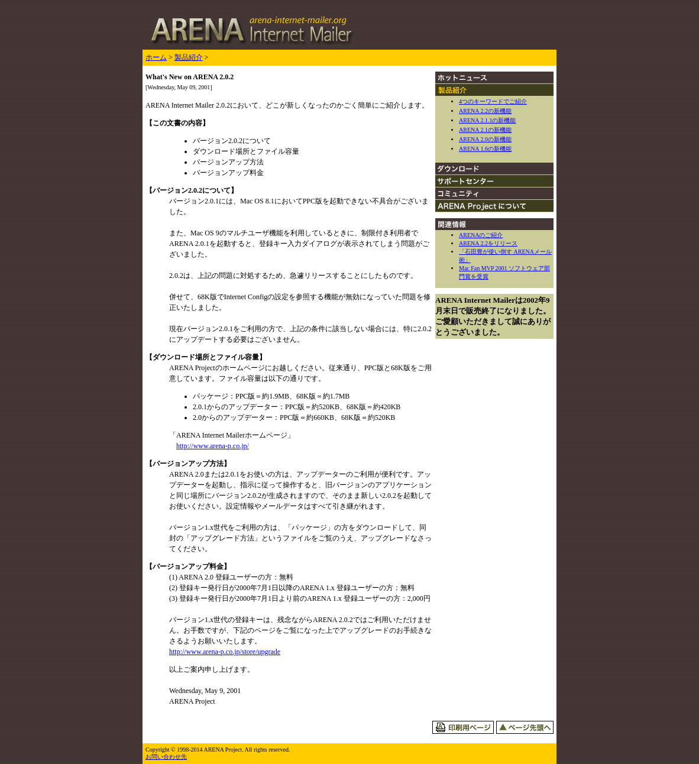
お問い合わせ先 (166, 756)
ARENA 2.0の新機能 (485, 139)
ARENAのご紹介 (481, 235)
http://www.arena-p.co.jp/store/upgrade (224, 652)
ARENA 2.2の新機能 (485, 111)
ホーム (156, 57)
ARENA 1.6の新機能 (485, 148)
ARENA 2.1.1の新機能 (487, 120)
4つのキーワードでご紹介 (493, 101)
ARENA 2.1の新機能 (485, 130)
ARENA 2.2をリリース (488, 243)
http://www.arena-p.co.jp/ (212, 446)
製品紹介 (188, 57)
